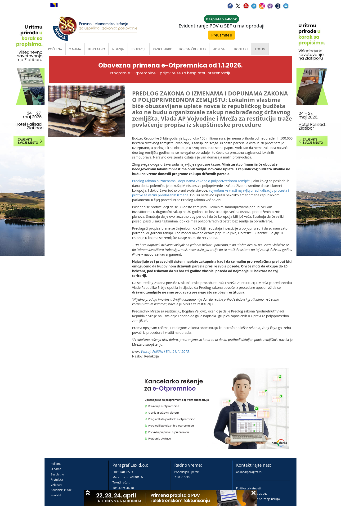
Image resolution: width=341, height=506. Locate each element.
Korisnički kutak (61, 490)
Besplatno (96, 49)
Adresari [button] (220, 49)
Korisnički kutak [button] (192, 49)
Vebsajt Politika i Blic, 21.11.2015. (165, 351)
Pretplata (57, 480)
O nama (75, 49)
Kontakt (56, 495)
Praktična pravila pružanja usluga (258, 499)
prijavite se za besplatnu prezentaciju (195, 73)
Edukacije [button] (138, 49)
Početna (55, 49)
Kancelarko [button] (162, 49)
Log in (260, 49)
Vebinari (56, 485)
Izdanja (118, 49)
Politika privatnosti (248, 488)
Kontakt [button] (241, 49)
